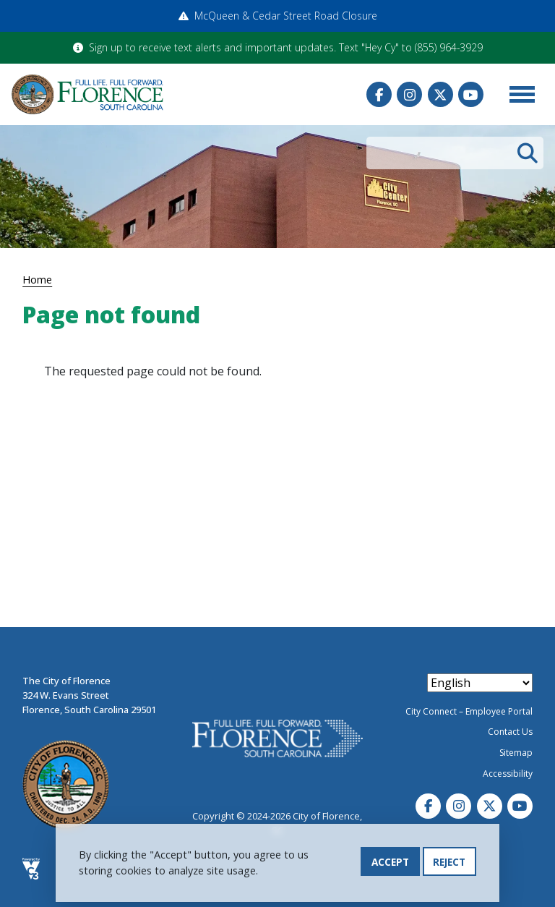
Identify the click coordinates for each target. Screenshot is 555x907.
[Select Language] (480, 682)
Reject (449, 866)
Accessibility (508, 773)
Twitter (440, 94)
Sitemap (516, 752)
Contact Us (510, 731)
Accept (390, 866)
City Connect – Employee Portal (469, 711)
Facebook (379, 94)
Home (37, 279)
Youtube (470, 94)
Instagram (409, 94)
